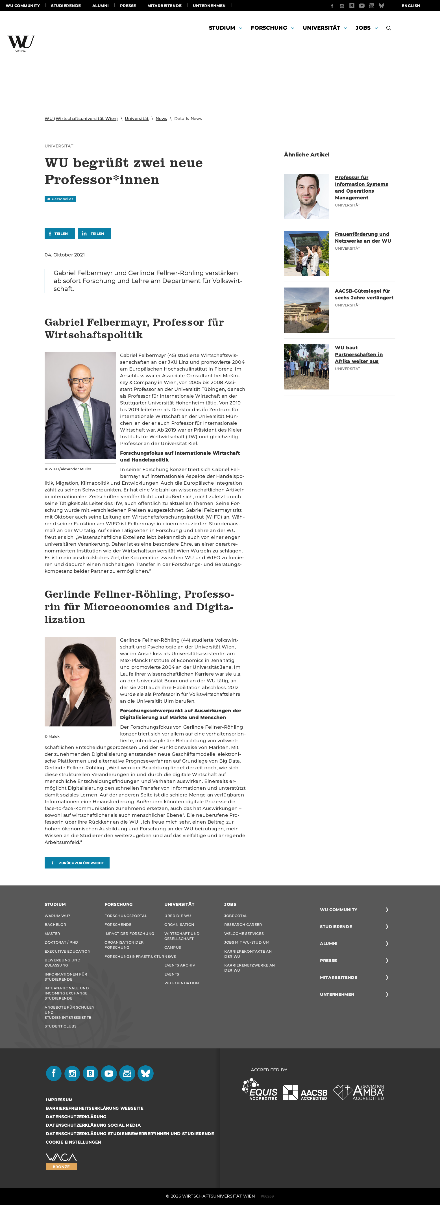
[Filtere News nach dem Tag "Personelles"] (60, 199)
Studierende (66, 5)
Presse (128, 5)
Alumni (100, 5)
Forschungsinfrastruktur (130, 967)
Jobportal (235, 916)
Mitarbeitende (164, 5)
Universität (137, 118)
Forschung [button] (269, 28)
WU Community (23, 5)
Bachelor (55, 927)
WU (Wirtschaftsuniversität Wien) (81, 118)
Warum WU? (57, 916)
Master (52, 939)
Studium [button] (222, 28)
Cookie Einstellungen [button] (73, 1169)
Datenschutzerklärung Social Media (93, 1152)
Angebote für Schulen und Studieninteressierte (70, 1034)
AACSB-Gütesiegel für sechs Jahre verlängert (361, 298)
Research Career (243, 927)
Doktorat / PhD (61, 950)
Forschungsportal (125, 916)
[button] (388, 29)
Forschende (118, 927)
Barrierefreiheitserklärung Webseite (94, 1135)
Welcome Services (243, 939)
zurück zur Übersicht (81, 863)
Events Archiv (179, 979)
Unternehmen (209, 5)
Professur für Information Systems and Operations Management (364, 187)
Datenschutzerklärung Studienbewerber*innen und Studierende (130, 1160)
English (380, 5)
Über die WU (177, 916)
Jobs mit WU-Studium (246, 950)
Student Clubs (60, 1050)
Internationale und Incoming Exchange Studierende (67, 1012)
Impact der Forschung (129, 939)
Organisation (179, 927)
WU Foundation (181, 1002)
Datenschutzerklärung (76, 1143)
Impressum (59, 1126)
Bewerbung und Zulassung (62, 976)
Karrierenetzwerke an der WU (249, 981)
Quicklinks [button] (418, 5)
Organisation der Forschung (123, 953)
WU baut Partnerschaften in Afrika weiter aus (361, 354)
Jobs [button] (363, 28)
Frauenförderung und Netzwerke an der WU (365, 241)
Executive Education (67, 962)
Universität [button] (321, 28)
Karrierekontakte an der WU (248, 964)
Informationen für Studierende (66, 993)
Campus (172, 956)
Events (171, 990)
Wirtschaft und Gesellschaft (182, 941)
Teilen (61, 234)
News (161, 118)
